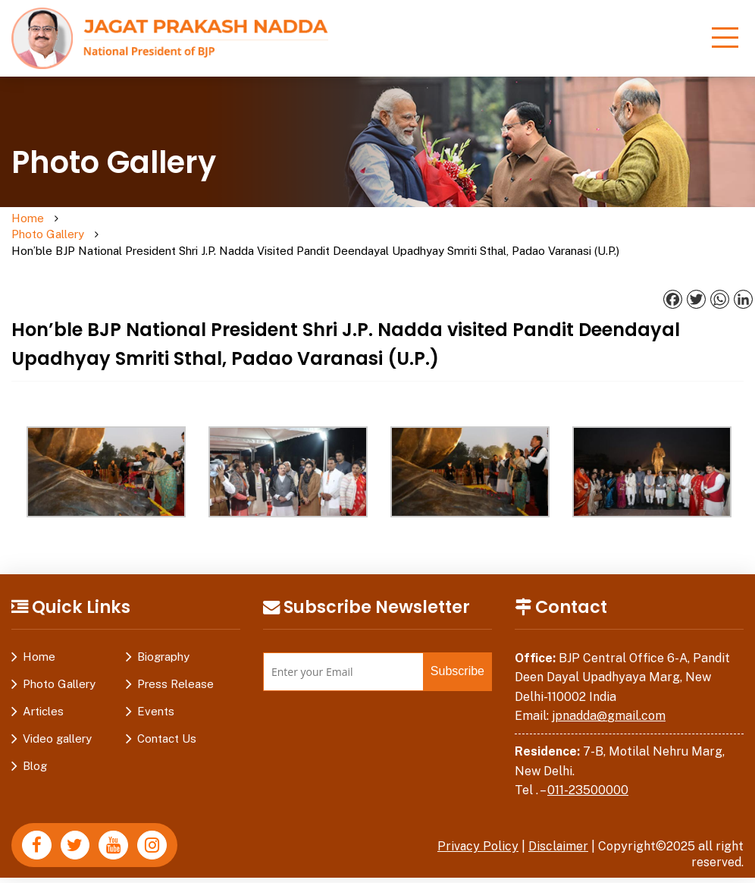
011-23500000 (587, 774)
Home (27, 218)
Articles (43, 695)
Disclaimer (558, 830)
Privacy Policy (477, 830)
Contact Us (166, 722)
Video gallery (57, 722)
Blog (35, 749)
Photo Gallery (86, 226)
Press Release (175, 667)
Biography (163, 640)
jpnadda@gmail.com (609, 700)
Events (155, 695)
